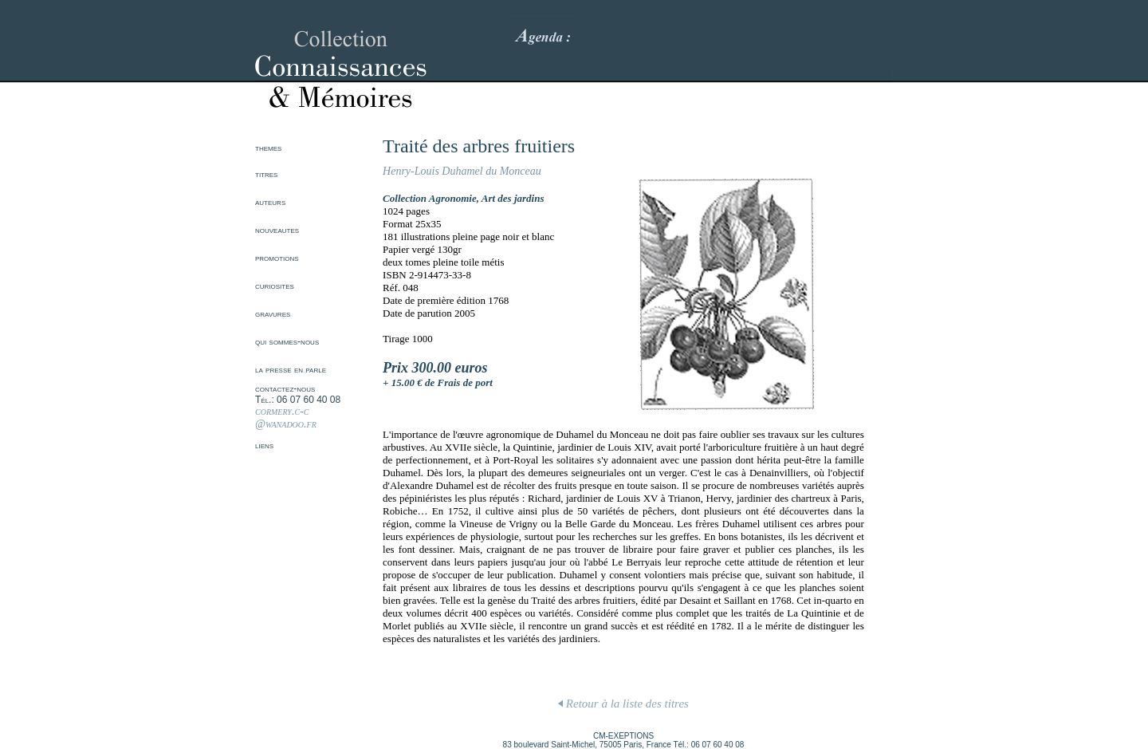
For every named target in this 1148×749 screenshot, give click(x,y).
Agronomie (453, 198)
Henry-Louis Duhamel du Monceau (462, 171)
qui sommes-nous (287, 341)
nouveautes (277, 229)
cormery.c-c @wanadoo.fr (285, 417)
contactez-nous (285, 388)
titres (266, 173)
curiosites (274, 285)
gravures (272, 313)
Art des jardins (513, 198)
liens (264, 445)
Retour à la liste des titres (623, 703)
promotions (277, 257)
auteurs (270, 201)
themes (268, 147)
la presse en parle (290, 369)
